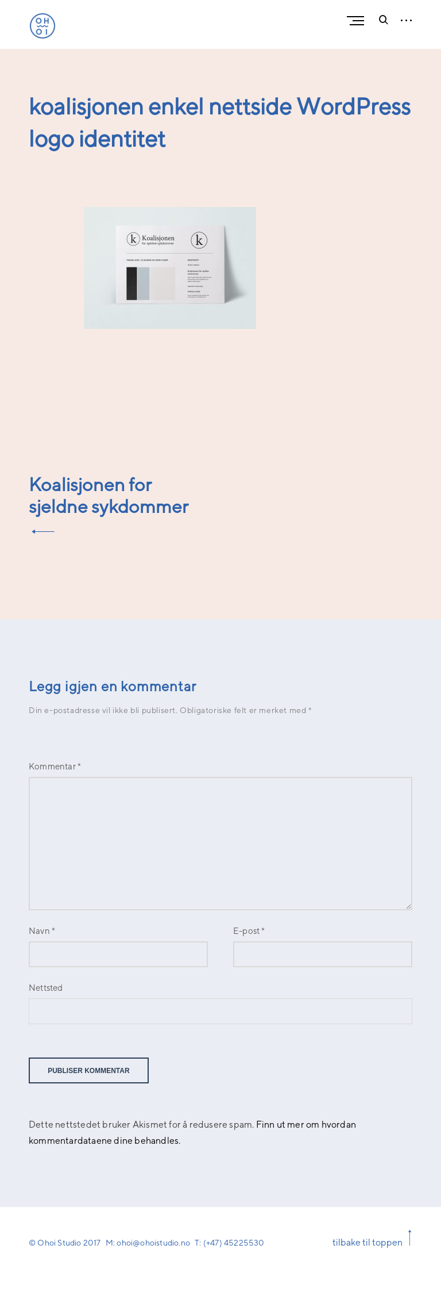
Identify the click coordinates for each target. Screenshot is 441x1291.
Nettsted (46, 988)
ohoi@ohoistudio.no (153, 1242)
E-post (249, 931)
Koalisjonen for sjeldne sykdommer (108, 495)
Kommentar (55, 766)
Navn (42, 931)
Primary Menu (358, 20)
